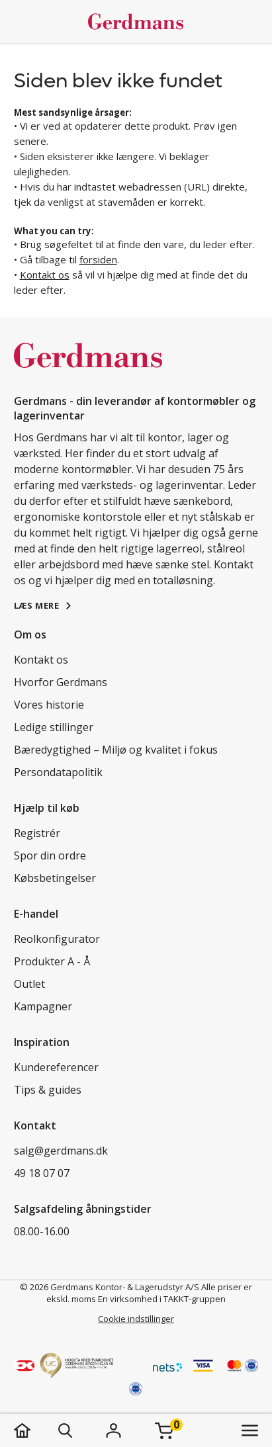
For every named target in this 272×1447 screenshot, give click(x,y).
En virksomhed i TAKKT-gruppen (162, 1299)
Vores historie (49, 704)
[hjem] (35, 1430)
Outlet (29, 984)
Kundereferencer (56, 1067)
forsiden (98, 259)
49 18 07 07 (41, 1173)
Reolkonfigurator (57, 939)
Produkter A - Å (52, 961)
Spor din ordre (50, 855)
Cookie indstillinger (136, 1319)
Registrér (37, 833)
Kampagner (43, 1006)
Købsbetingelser (55, 878)
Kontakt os (44, 274)
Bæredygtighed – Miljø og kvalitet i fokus (116, 749)
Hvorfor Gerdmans (60, 682)
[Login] (114, 1430)
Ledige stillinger (53, 727)
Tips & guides (47, 1089)
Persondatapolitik (58, 772)
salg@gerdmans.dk (61, 1150)
